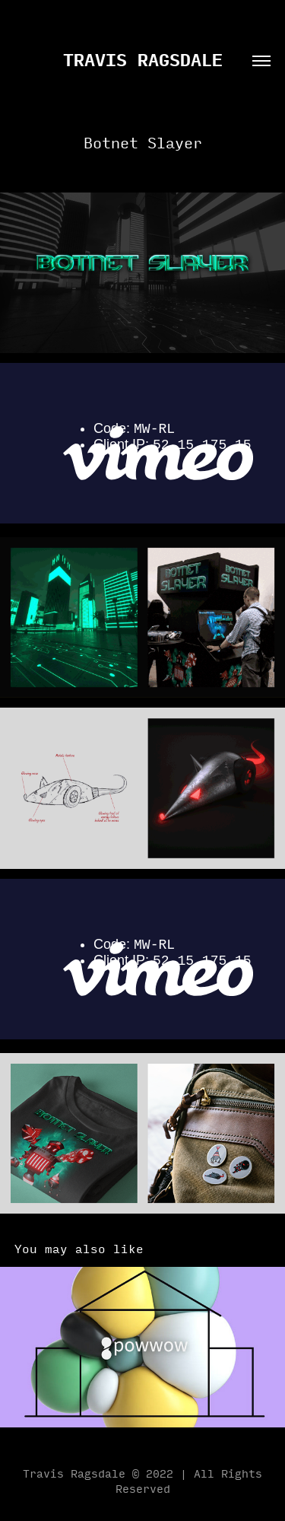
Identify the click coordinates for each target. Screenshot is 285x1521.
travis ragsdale (143, 59)
